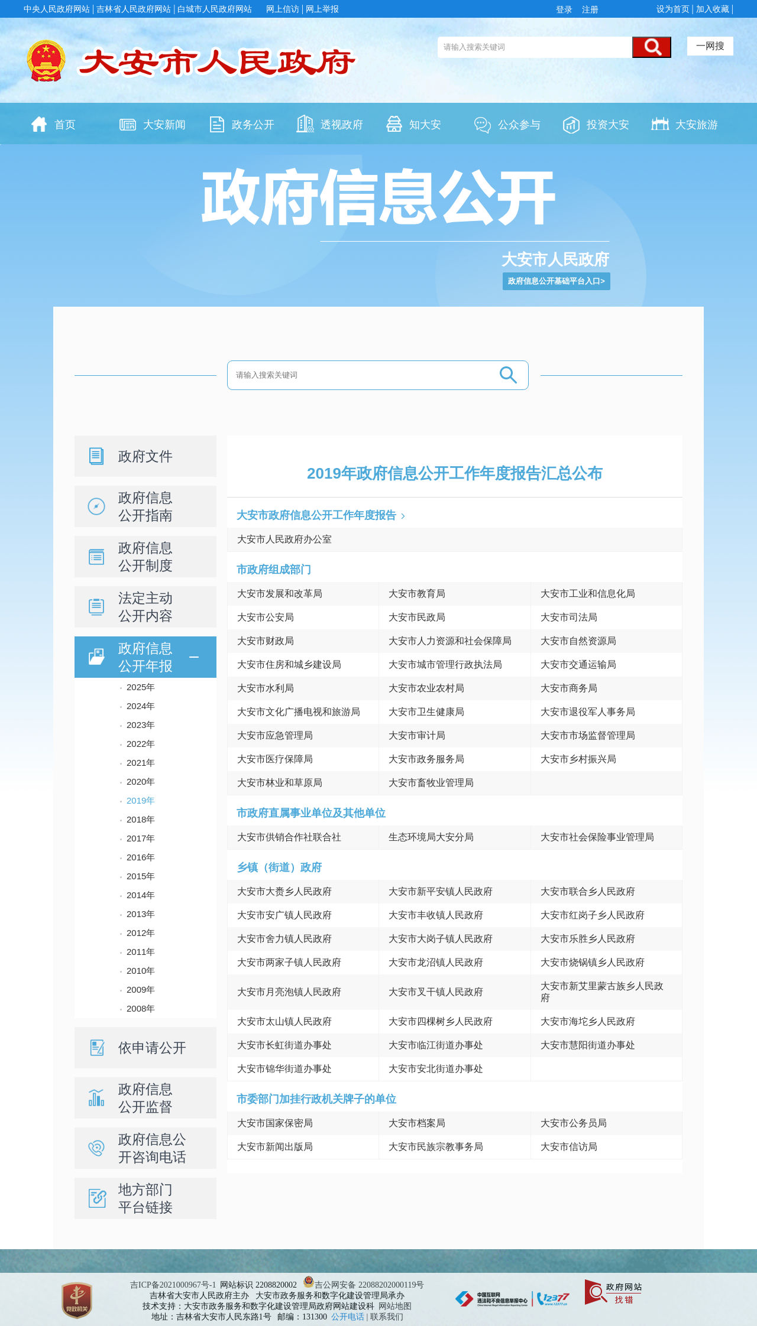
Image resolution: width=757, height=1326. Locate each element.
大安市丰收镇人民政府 (436, 915)
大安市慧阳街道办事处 (588, 1045)
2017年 (141, 838)
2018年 (141, 819)
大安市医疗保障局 (275, 759)
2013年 (141, 914)
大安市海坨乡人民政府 (588, 1021)
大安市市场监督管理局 (588, 735)
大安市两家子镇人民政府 (289, 962)
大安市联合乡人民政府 (588, 891)
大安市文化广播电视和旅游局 (298, 712)
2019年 (141, 800)
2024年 (141, 706)
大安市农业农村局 (426, 688)
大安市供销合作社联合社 (289, 837)
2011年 (141, 952)
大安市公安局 (265, 617)
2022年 (141, 744)
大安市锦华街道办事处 (284, 1069)
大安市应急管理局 (275, 735)
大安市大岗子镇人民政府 (441, 939)
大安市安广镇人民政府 (284, 915)
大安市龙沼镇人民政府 (436, 962)
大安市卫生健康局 (426, 712)
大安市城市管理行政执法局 (445, 664)
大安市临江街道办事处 (436, 1045)
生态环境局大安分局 (431, 837)
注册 (589, 9)
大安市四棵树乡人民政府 (441, 1021)
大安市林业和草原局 (279, 783)
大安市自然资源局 (578, 641)
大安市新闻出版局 (275, 1147)
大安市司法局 (569, 617)
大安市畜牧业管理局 (431, 783)
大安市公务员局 (574, 1123)
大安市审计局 (417, 735)
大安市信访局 (569, 1147)
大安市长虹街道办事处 (284, 1045)
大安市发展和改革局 (279, 594)
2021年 (141, 763)
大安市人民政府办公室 (284, 539)
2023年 (141, 725)
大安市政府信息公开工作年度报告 (316, 515)
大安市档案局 (417, 1123)
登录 (566, 9)
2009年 (141, 989)
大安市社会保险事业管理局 (597, 837)
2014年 (141, 895)
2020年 (141, 781)
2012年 (141, 933)
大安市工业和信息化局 (588, 594)
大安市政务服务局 (426, 759)
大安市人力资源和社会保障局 (450, 641)
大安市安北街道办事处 (436, 1069)
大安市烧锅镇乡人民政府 (593, 962)
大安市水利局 (265, 688)
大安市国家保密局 (275, 1123)
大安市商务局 (569, 688)
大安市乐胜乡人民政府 (588, 939)
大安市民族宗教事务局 (436, 1147)
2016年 (141, 857)
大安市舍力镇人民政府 (284, 939)
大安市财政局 (265, 641)
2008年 (141, 1008)
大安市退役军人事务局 (588, 712)
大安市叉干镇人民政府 (436, 992)
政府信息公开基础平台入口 (554, 281)
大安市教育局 (417, 594)
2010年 (141, 971)
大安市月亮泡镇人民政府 (289, 992)
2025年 (141, 687)
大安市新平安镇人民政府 (441, 891)
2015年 (141, 876)
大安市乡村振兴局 (578, 759)
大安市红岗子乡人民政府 (593, 915)
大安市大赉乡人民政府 (284, 891)
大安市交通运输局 (578, 664)
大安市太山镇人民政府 (284, 1021)
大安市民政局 (417, 617)
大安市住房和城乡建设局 (289, 664)
